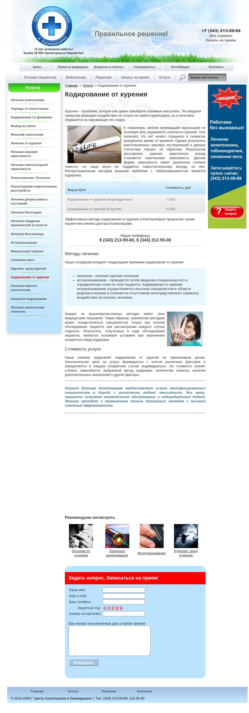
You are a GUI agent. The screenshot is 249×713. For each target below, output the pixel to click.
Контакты (216, 67)
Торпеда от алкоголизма (29, 108)
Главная (71, 85)
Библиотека (76, 77)
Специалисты (144, 67)
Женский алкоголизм (27, 134)
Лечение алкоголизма (27, 100)
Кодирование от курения (30, 277)
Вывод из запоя (23, 126)
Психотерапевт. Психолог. (31, 178)
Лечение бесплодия (26, 212)
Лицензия (103, 77)
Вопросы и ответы (108, 67)
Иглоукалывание (24, 242)
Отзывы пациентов (40, 77)
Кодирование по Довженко (31, 117)
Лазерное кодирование (29, 299)
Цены (37, 67)
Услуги (164, 77)
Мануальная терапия (27, 251)
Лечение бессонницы (27, 234)
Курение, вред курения (28, 268)
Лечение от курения (26, 143)
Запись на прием (135, 77)
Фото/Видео (180, 67)
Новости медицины (73, 67)
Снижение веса (22, 260)
